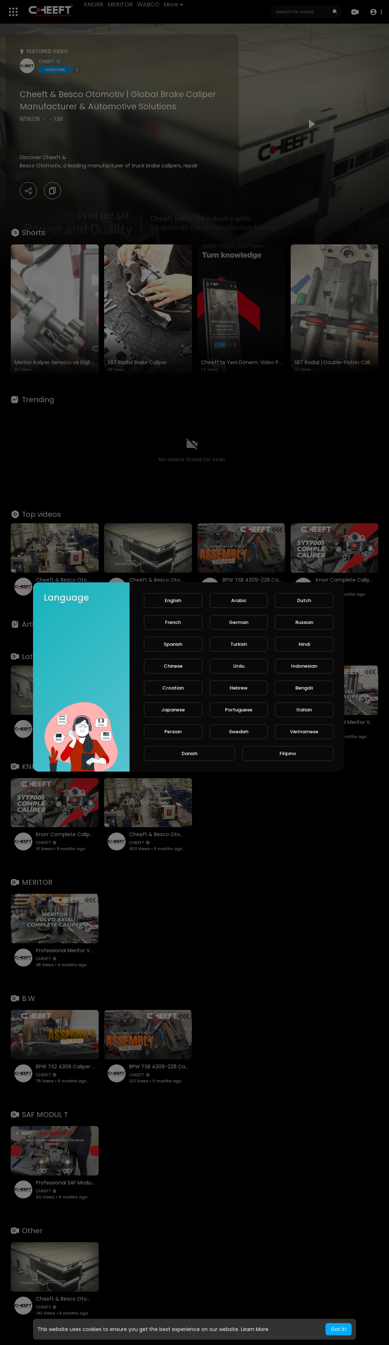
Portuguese (238, 709)
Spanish (173, 644)
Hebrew (239, 688)
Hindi (304, 644)
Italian (304, 709)
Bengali (304, 688)
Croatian (173, 688)
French (173, 622)
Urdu (238, 666)
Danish (189, 753)
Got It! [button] (338, 1329)
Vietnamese (304, 731)
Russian (304, 622)
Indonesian (304, 666)
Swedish (238, 731)
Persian (173, 731)
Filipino (288, 753)
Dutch (304, 600)
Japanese (173, 709)
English (173, 600)
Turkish (238, 644)
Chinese (173, 666)
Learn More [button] (254, 1329)
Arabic (239, 600)
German (238, 622)
